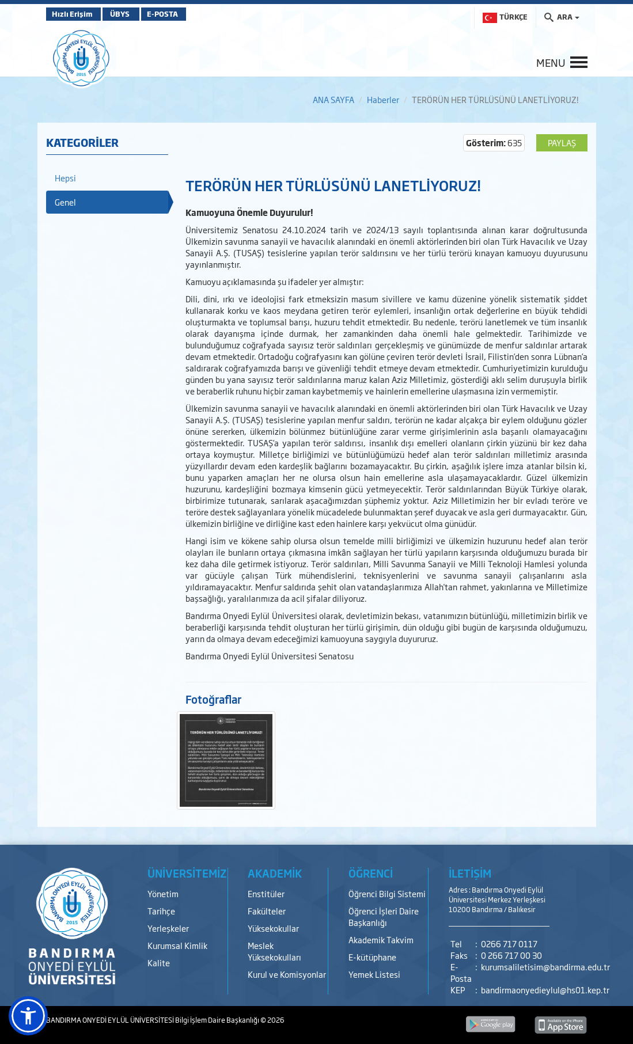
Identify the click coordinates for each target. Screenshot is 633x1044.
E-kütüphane (372, 957)
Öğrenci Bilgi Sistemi (387, 893)
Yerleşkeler (168, 928)
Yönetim (163, 893)
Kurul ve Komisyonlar (287, 974)
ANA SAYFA (333, 99)
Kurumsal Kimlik (177, 945)
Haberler (383, 99)
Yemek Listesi (374, 974)
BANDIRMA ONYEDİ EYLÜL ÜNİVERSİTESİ (110, 1020)
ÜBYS (131, 14)
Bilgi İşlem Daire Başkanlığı (217, 1020)
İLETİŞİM (470, 872)
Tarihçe (161, 911)
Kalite (158, 962)
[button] (28, 1015)
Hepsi (65, 178)
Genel (65, 202)
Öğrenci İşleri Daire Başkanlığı (383, 916)
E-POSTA (184, 14)
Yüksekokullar (273, 928)
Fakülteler (267, 911)
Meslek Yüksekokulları (274, 951)
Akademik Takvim (381, 939)
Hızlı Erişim (74, 14)
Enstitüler (266, 893)
